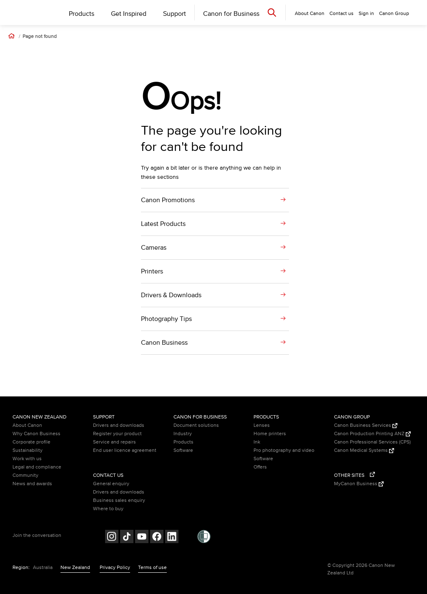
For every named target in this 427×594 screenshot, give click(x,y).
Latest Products (163, 224)
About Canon (27, 425)
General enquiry (111, 484)
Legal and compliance (37, 467)
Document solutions (196, 425)
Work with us (27, 459)
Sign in (366, 13)
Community (25, 475)
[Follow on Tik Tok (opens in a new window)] (126, 537)
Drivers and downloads (118, 425)
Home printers (270, 434)
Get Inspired (128, 14)
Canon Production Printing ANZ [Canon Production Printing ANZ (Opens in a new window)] (372, 434)
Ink (257, 442)
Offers (260, 467)
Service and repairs (114, 442)
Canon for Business (231, 14)
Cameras (153, 247)
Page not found (40, 36)
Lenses (262, 425)
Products (81, 14)
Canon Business (164, 342)
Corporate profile (31, 442)
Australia (43, 567)
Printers (152, 271)
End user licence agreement (124, 450)
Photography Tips (166, 319)
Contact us (341, 13)
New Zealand (75, 567)
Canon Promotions (168, 200)
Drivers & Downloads (171, 295)
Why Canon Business (36, 434)
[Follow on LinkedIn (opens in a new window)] (171, 537)
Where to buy (108, 509)
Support (174, 14)
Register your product (117, 434)
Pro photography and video (284, 450)
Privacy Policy (115, 567)
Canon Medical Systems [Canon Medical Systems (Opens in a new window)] (364, 450)
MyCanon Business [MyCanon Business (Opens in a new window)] (359, 484)
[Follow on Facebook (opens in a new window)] (156, 537)
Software (183, 450)
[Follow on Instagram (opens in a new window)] (111, 537)
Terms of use (152, 567)
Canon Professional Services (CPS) (372, 442)
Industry (182, 434)
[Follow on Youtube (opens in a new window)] (141, 537)
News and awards (32, 484)
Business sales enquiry (119, 500)
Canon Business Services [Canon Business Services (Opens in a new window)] (365, 425)
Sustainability (28, 450)
